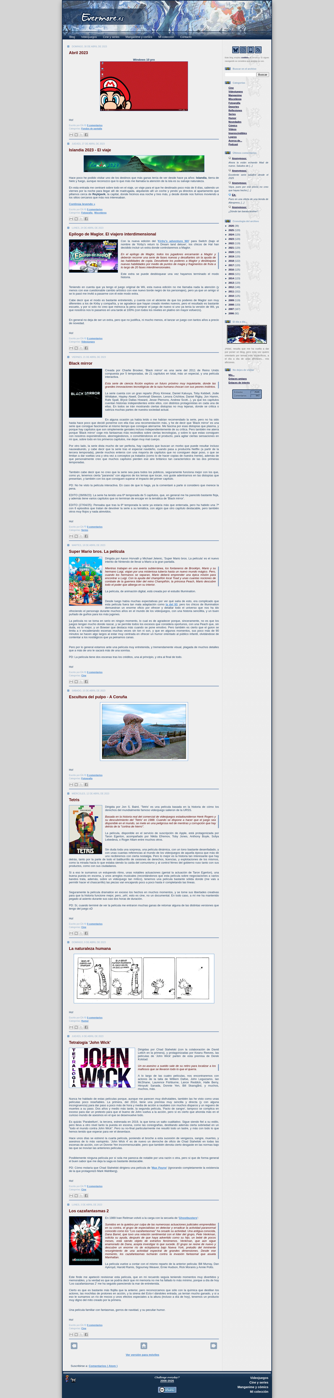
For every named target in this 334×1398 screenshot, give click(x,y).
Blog (72, 37)
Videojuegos (89, 37)
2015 (232, 274)
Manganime (235, 95)
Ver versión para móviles (142, 1354)
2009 (232, 300)
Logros (233, 137)
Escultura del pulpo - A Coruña (98, 697)
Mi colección (166, 37)
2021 (232, 247)
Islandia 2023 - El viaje (90, 150)
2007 (232, 309)
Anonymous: (239, 158)
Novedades (235, 121)
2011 (232, 291)
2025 (232, 230)
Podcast (233, 144)
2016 (232, 269)
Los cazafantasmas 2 (89, 1211)
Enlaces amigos (238, 378)
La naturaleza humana (90, 948)
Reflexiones (235, 110)
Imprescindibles (238, 133)
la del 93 (172, 604)
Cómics (233, 125)
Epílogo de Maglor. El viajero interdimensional (112, 234)
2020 (232, 252)
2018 (232, 261)
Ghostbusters (188, 1217)
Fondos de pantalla (91, 128)
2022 (232, 243)
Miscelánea (100, 213)
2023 (232, 239)
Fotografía (87, 213)
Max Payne (159, 1167)
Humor (85, 1021)
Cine (83, 675)
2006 (232, 313)
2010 (232, 296)
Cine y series (111, 37)
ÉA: (234, 195)
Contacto (186, 37)
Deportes (234, 106)
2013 (232, 282)
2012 (232, 287)
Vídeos (232, 129)
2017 (232, 265)
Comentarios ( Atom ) (103, 1366)
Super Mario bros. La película (97, 551)
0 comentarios (94, 125)
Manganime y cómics (139, 37)
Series (84, 530)
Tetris (74, 800)
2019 (232, 256)
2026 (232, 225)
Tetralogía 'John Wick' (90, 1042)
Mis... (232, 375)
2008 (232, 304)
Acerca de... (235, 140)
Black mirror (80, 363)
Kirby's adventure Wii (173, 241)
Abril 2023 (78, 53)
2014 (232, 278)
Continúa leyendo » (82, 204)
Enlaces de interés (239, 382)
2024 (232, 234)
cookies (245, 58)
